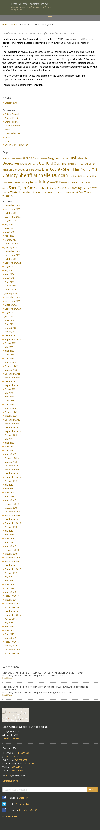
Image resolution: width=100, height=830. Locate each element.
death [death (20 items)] (82, 158)
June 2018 (9, 534)
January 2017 (11, 599)
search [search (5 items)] (64, 183)
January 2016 (11, 645)
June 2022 (9, 350)
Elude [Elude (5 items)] (35, 164)
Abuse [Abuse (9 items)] (5, 158)
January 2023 (11, 331)
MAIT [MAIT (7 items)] (10, 182)
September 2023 (13, 308)
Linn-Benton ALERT (10, 816)
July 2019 (9, 484)
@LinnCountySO (23, 804)
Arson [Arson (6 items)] (37, 158)
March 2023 (10, 327)
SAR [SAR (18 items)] (58, 182)
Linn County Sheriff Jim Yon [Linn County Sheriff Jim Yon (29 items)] (65, 169)
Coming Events (12, 118)
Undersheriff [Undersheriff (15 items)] (26, 192)
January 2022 (11, 369)
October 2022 (11, 335)
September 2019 (13, 477)
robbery (9, 137)
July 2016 (9, 622)
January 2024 (11, 293)
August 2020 (11, 435)
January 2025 (11, 247)
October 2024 (11, 258)
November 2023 (12, 301)
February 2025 (12, 243)
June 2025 (9, 228)
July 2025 (9, 224)
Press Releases (12, 133)
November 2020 (12, 423)
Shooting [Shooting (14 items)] (76, 188)
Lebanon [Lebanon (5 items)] (80, 164)
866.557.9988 (17, 770)
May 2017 (9, 584)
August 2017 (11, 572)
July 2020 (9, 438)
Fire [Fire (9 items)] (64, 163)
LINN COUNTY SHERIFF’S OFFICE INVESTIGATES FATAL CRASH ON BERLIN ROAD (42, 672)
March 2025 (10, 239)
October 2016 (11, 611)
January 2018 (11, 553)
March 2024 (10, 285)
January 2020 (11, 461)
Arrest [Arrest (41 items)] (28, 158)
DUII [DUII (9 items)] (30, 163)
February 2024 (12, 289)
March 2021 (10, 408)
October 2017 (11, 565)
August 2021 (11, 389)
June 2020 (9, 442)
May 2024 (9, 278)
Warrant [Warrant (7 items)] (6, 195)
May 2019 (9, 492)
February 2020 (12, 458)
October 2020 (11, 427)
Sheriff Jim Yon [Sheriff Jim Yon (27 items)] (21, 187)
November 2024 (12, 255)
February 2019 (12, 503)
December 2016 (12, 603)
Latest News (11, 102)
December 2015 (12, 649)
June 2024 (9, 274)
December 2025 (12, 205)
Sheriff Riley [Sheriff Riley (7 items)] (63, 188)
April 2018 (9, 542)
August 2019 (11, 480)
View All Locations (10, 738)
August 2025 (11, 220)
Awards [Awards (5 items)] (44, 159)
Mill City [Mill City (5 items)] (17, 183)
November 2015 (12, 653)
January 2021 (11, 415)
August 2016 (11, 618)
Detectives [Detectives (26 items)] (11, 163)
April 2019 (9, 496)
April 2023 (9, 323)
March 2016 (10, 638)
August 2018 (11, 527)
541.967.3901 (12, 756)
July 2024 (9, 270)
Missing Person (12, 125)
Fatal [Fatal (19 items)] (42, 163)
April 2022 (9, 358)
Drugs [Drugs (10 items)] (23, 163)
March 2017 (10, 592)
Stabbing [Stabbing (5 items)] (85, 188)
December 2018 (12, 511)
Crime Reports (12, 121)
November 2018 (12, 515)
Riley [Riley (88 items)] (44, 181)
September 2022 (13, 339)
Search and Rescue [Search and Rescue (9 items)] (78, 182)
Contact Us (9, 748)
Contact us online (10, 781)
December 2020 (12, 419)
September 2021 (13, 385)
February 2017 (12, 595)
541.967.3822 (30, 763)
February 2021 (12, 412)
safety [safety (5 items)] (52, 183)
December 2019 (12, 465)
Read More (7, 678)
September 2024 (13, 262)
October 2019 (11, 473)
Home (5, 24)
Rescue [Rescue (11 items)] (34, 182)
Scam (7, 140)
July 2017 (9, 576)
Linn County (29, 3)
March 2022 (10, 362)
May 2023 (9, 320)
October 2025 (11, 212)
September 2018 (13, 523)
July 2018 (9, 530)
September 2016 (13, 614)
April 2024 (9, 281)
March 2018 (10, 546)
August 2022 (11, 343)
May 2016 (9, 630)
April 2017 (9, 588)
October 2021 (11, 381)
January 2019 (11, 507)
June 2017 (9, 580)
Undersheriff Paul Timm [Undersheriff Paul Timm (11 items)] (77, 192)
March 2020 (10, 454)
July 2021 (9, 392)
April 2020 (9, 450)
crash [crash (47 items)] (72, 158)
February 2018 (12, 549)
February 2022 (12, 366)
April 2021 (9, 404)
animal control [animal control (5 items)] (16, 159)
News (14, 24)
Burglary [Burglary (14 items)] (53, 158)
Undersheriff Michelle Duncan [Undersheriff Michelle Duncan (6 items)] (48, 192)
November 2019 (12, 469)
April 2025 (9, 235)
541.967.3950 (23, 753)
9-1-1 (8, 775)
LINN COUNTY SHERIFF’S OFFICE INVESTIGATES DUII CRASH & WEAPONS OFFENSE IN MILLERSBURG (45, 688)
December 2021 (12, 373)
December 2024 (12, 251)
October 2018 (11, 519)
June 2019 (9, 488)
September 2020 (13, 431)
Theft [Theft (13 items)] (13, 192)
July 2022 (9, 347)
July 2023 (9, 316)
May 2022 (9, 354)
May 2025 (9, 232)
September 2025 (13, 216)
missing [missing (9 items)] (25, 182)
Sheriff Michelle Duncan (16, 144)
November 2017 (12, 561)
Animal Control (12, 114)
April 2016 (9, 634)
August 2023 (11, 312)
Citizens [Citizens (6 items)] (63, 158)
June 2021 (9, 396)
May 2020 (9, 446)
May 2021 (9, 400)
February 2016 (12, 641)
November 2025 (12, 209)
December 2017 (12, 557)
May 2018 (9, 538)
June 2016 (9, 626)
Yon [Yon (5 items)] (12, 196)
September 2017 (13, 569)
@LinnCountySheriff (28, 810)
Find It (92, 789)
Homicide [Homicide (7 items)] (71, 163)
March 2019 (10, 500)
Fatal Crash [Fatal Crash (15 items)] (53, 163)
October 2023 (11, 304)
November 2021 (12, 377)
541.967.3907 (21, 760)
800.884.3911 (17, 767)
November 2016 (12, 607)
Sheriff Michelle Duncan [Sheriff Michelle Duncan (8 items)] (45, 188)
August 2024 (11, 266)
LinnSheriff (23, 797)
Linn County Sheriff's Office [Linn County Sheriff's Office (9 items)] (27, 169)
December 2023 (12, 297)
